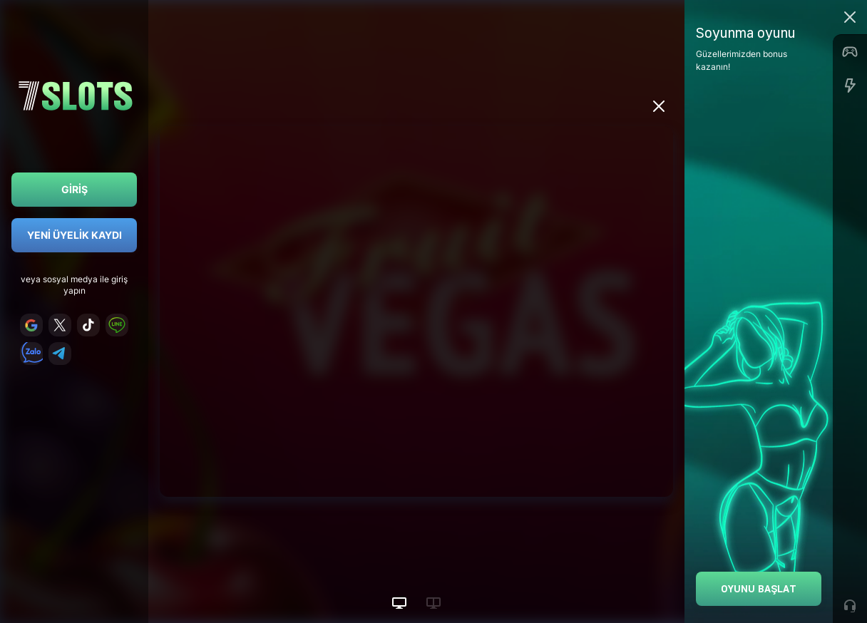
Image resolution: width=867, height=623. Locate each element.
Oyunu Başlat (758, 588)
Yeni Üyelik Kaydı (74, 235)
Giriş (74, 189)
